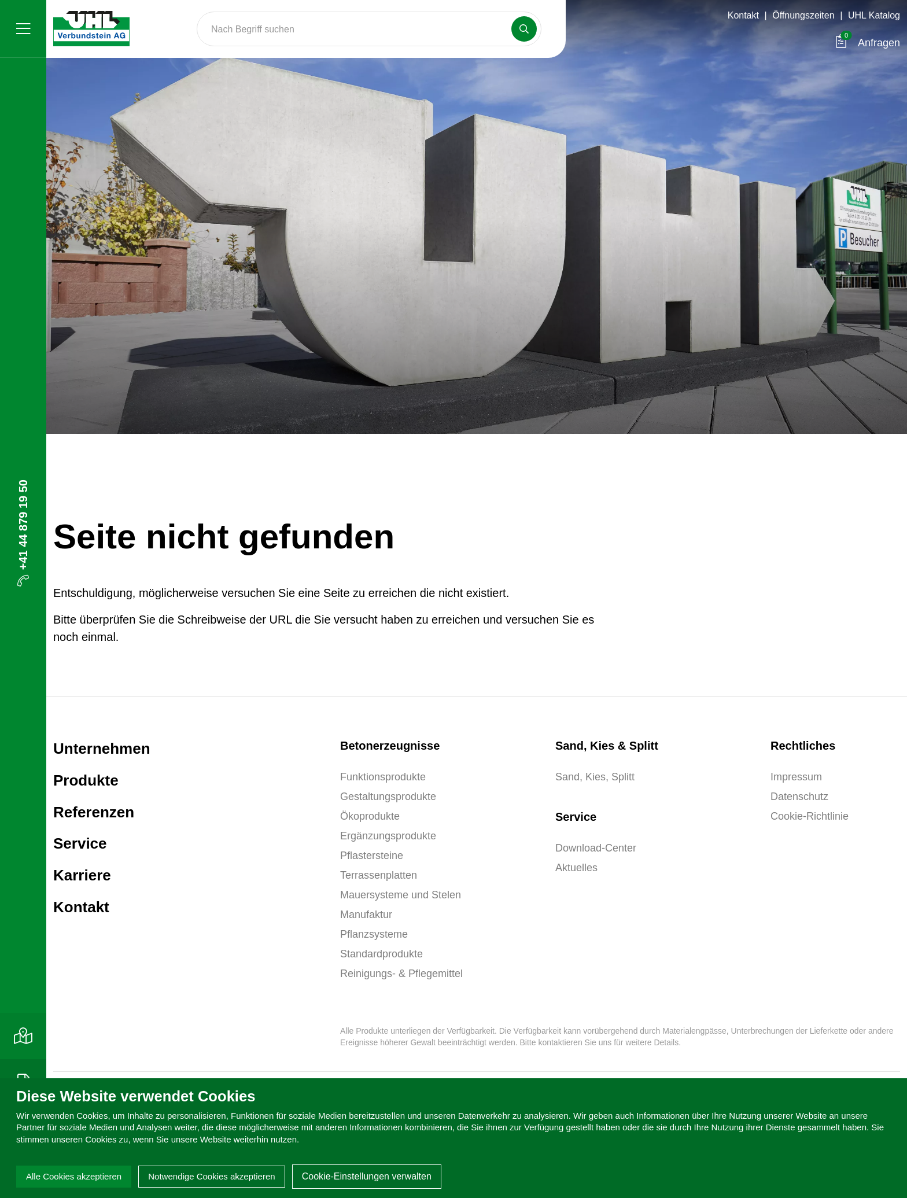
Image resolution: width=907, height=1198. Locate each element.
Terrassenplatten (378, 875)
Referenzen (93, 812)
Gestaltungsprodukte (388, 796)
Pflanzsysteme (374, 934)
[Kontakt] (23, 1036)
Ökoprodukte (370, 816)
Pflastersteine (371, 855)
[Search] (369, 29)
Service (80, 843)
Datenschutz (799, 796)
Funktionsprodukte (383, 777)
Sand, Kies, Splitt (595, 777)
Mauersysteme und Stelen (400, 895)
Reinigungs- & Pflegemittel (401, 973)
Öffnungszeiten (803, 15)
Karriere (82, 875)
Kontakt (743, 15)
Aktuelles (576, 867)
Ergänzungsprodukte (388, 836)
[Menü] (23, 29)
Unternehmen (101, 748)
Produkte (86, 780)
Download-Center (595, 848)
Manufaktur (366, 914)
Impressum (796, 777)
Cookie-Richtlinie (809, 816)
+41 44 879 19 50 (23, 533)
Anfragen (868, 43)
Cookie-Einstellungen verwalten (367, 1176)
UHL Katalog (874, 15)
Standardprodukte (381, 954)
